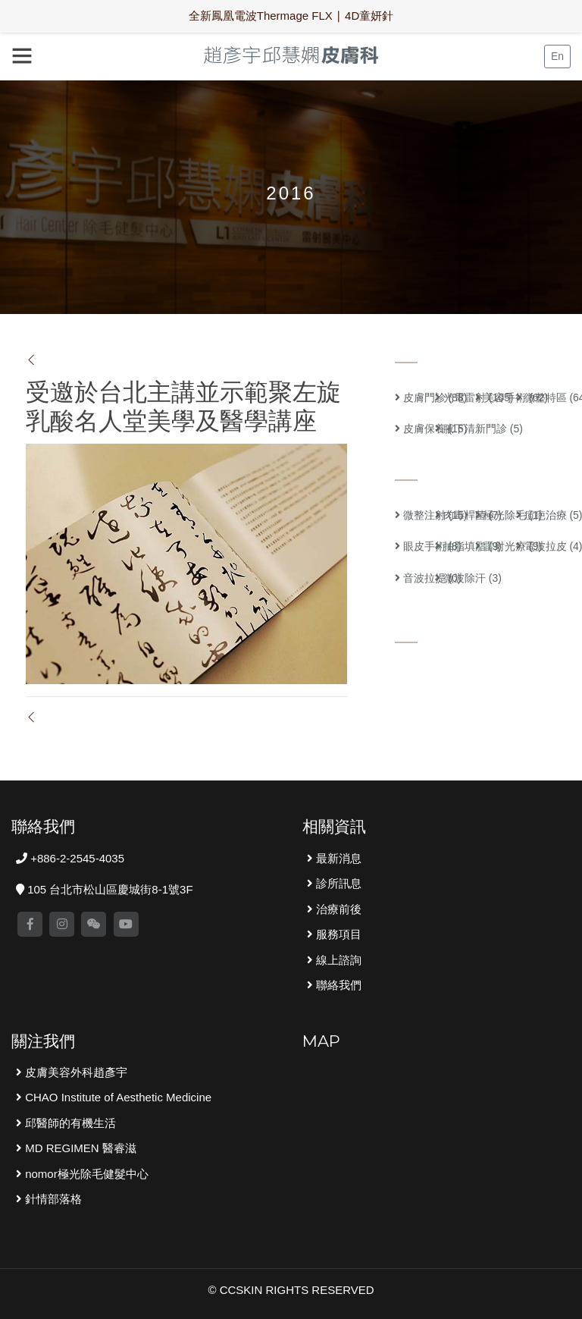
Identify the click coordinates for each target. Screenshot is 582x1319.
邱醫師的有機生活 (69, 1122)
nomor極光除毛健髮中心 (85, 1173)
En (557, 56)
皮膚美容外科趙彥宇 (74, 1072)
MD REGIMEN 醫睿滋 (79, 1148)
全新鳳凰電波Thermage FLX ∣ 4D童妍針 (291, 15)
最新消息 (337, 858)
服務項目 (337, 934)
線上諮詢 (337, 959)
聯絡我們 (337, 984)
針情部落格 (52, 1198)
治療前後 (337, 909)
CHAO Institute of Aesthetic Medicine (116, 1097)
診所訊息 (337, 883)
